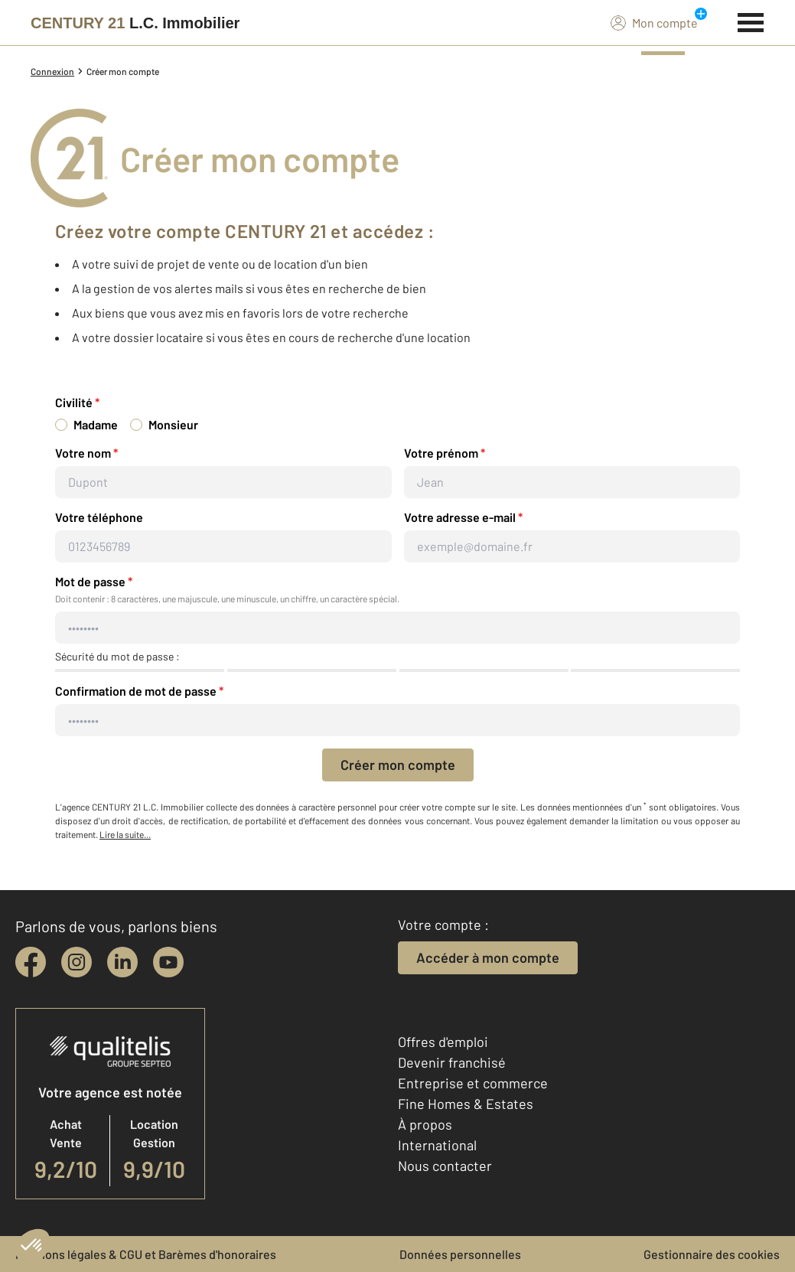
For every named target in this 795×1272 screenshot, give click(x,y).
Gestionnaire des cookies (711, 1254)
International (437, 1145)
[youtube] (168, 962)
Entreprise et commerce (473, 1083)
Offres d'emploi (443, 1041)
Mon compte (654, 22)
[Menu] (751, 20)
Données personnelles (460, 1254)
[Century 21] (135, 23)
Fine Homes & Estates (465, 1103)
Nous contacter (445, 1165)
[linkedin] (122, 962)
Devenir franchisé (452, 1062)
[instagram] (76, 962)
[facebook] (30, 962)
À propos (425, 1124)
